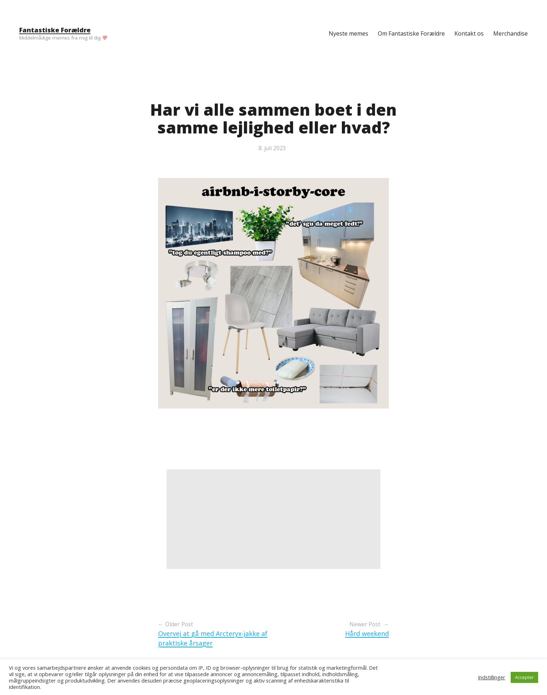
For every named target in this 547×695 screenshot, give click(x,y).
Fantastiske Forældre (54, 30)
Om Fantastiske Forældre (411, 33)
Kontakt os (469, 33)
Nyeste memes (348, 33)
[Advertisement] (273, 519)
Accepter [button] (524, 677)
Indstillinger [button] (491, 677)
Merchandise (510, 33)
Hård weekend (367, 633)
